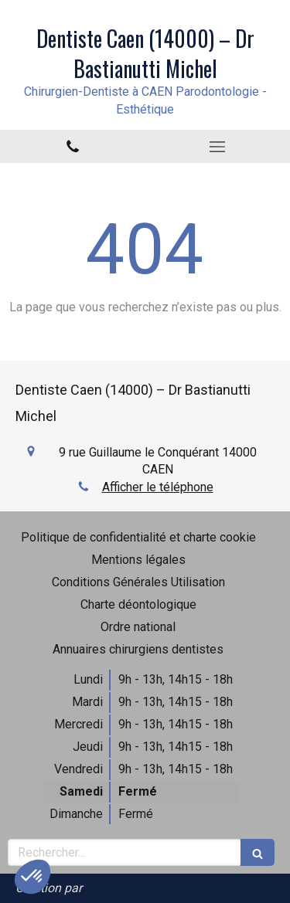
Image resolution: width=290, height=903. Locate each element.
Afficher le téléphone (157, 487)
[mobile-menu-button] (218, 146)
